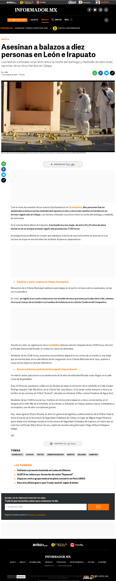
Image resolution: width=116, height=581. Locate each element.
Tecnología (61, 562)
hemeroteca (49, 566)
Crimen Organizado (55, 455)
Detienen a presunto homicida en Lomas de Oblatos (43, 470)
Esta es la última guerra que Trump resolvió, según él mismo (47, 483)
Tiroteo (40, 455)
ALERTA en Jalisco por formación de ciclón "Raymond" (45, 475)
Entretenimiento (77, 562)
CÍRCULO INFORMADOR (69, 28)
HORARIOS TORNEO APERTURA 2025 (31, 28)
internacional (35, 562)
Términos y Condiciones (37, 515)
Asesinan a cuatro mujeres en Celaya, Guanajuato (43, 282)
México (45, 20)
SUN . (6, 72)
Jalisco (34, 20)
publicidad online (65, 566)
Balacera (82, 455)
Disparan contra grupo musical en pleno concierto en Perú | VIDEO (51, 479)
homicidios (54, 345)
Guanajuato (75, 207)
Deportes (48, 562)
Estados (29, 455)
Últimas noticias (17, 20)
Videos (57, 19)
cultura (91, 562)
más (68, 20)
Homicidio (93, 455)
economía (102, 562)
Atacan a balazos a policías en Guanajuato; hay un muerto (47, 369)
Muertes (70, 455)
